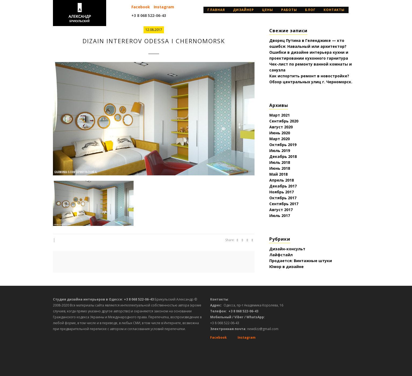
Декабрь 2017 (283, 186)
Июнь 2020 (279, 132)
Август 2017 (281, 209)
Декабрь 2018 (283, 156)
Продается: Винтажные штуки (300, 260)
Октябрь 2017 (282, 197)
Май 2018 (278, 174)
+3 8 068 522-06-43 (148, 15)
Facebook (140, 6)
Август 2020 (281, 126)
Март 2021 (279, 115)
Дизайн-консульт (287, 248)
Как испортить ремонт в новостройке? (309, 75)
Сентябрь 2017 (283, 203)
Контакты (334, 10)
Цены (267, 10)
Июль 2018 (279, 162)
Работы (289, 10)
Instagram (164, 6)
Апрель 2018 (281, 180)
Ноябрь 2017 (281, 191)
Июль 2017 (279, 215)
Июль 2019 (279, 150)
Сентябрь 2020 (283, 121)
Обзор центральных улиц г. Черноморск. (310, 81)
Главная (216, 10)
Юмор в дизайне (286, 266)
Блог (310, 10)
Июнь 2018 (279, 168)
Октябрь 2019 (282, 144)
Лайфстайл (281, 254)
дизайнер (243, 10)
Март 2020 (279, 138)
